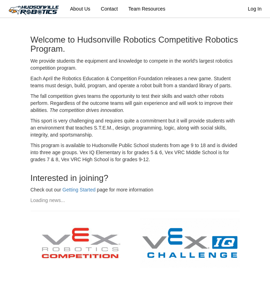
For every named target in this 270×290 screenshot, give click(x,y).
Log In (255, 9)
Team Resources (146, 9)
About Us (80, 9)
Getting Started (79, 190)
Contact (109, 9)
